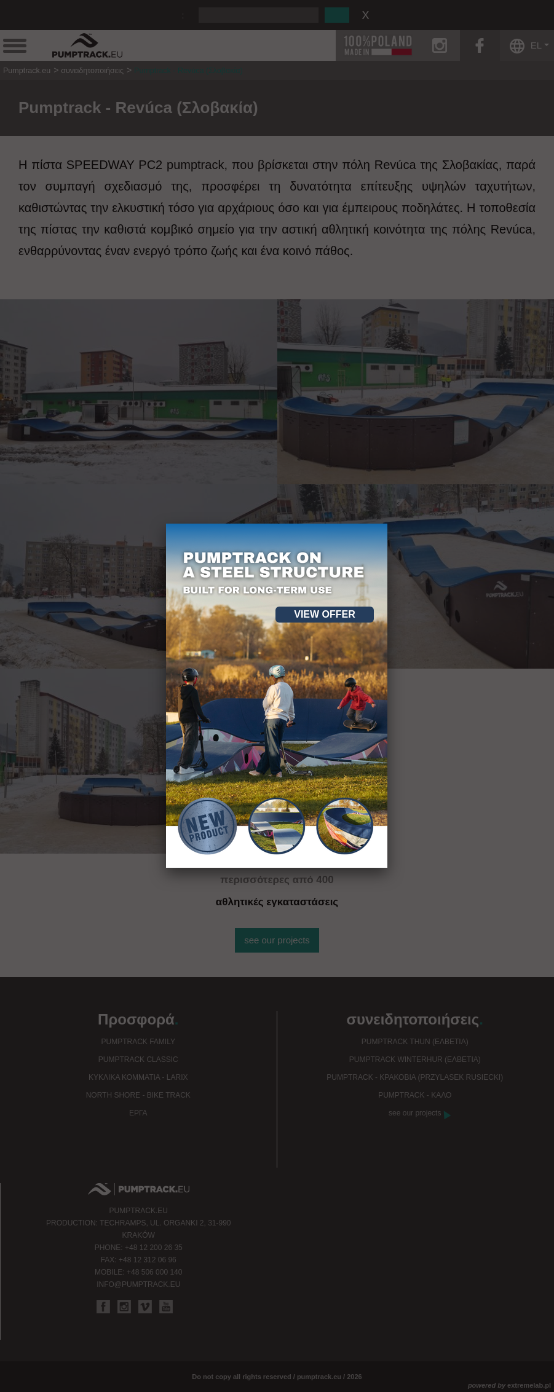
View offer (324, 614)
